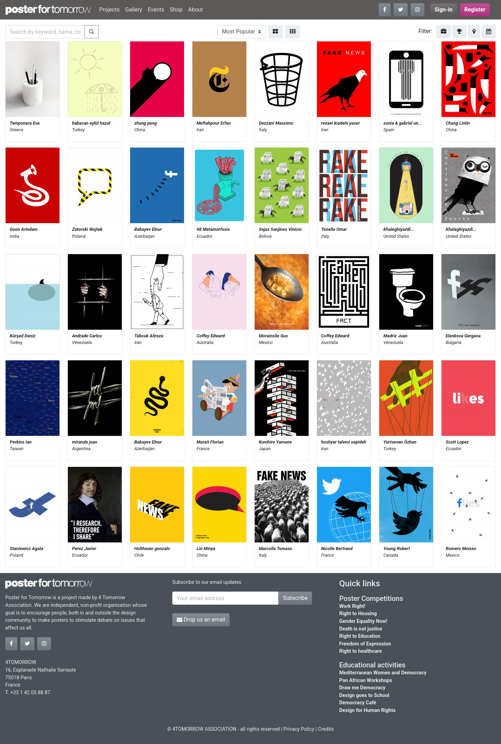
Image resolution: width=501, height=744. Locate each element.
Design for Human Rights (367, 710)
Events (156, 9)
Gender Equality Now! (363, 621)
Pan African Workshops (365, 680)
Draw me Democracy (362, 688)
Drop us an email (201, 619)
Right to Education (359, 636)
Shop (176, 9)
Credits (326, 729)
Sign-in (444, 9)
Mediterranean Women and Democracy (383, 673)
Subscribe (295, 598)
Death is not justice (360, 629)
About (195, 9)
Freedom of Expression (365, 644)
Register (474, 9)
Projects (109, 9)
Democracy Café (357, 703)
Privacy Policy (299, 729)
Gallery (133, 9)
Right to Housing (358, 614)
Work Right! (352, 606)
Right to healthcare (360, 651)
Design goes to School (364, 695)
